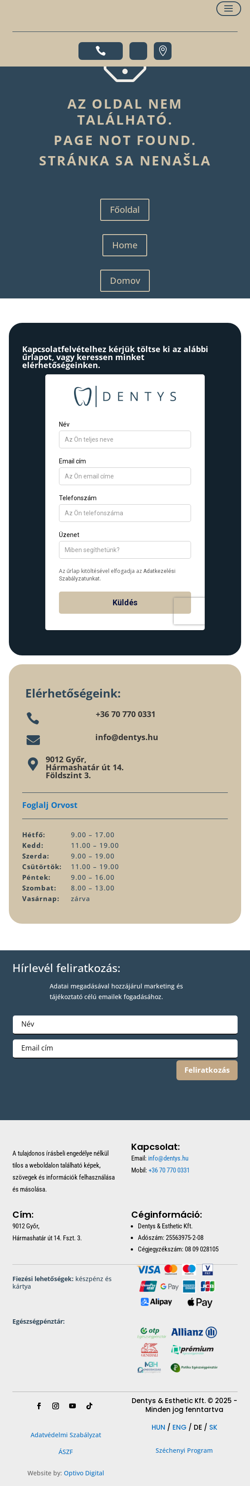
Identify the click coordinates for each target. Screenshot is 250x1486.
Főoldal (125, 210)
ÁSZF (66, 1451)
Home (124, 245)
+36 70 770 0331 (126, 714)
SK (213, 1427)
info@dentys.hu (126, 737)
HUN (158, 1427)
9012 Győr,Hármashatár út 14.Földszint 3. (85, 767)
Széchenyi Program (184, 1450)
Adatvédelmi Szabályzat (66, 1435)
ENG (179, 1427)
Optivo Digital (84, 1473)
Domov (125, 280)
